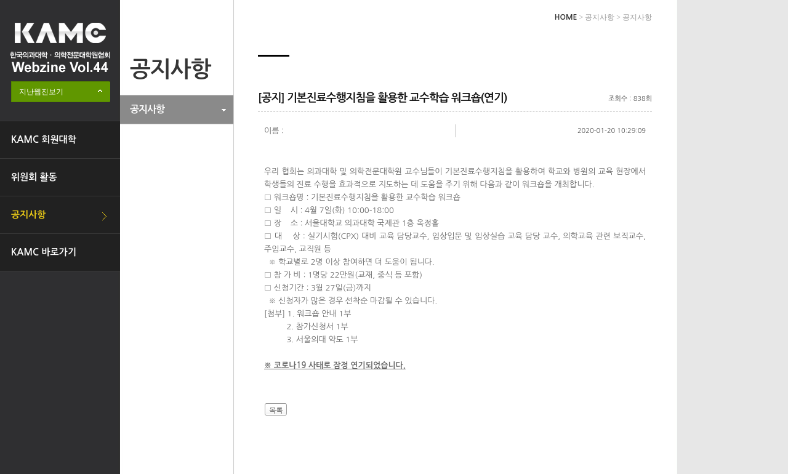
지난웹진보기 (41, 91)
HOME (566, 17)
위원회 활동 (34, 177)
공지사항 (28, 214)
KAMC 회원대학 (43, 139)
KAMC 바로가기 (43, 252)
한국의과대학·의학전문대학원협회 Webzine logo (60, 47)
